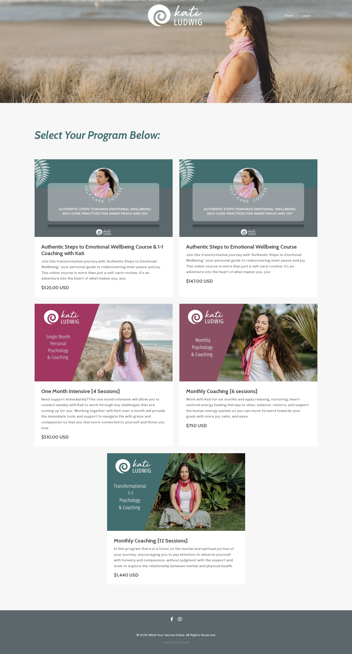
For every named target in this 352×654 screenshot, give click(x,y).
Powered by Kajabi (176, 642)
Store (289, 15)
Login (306, 15)
